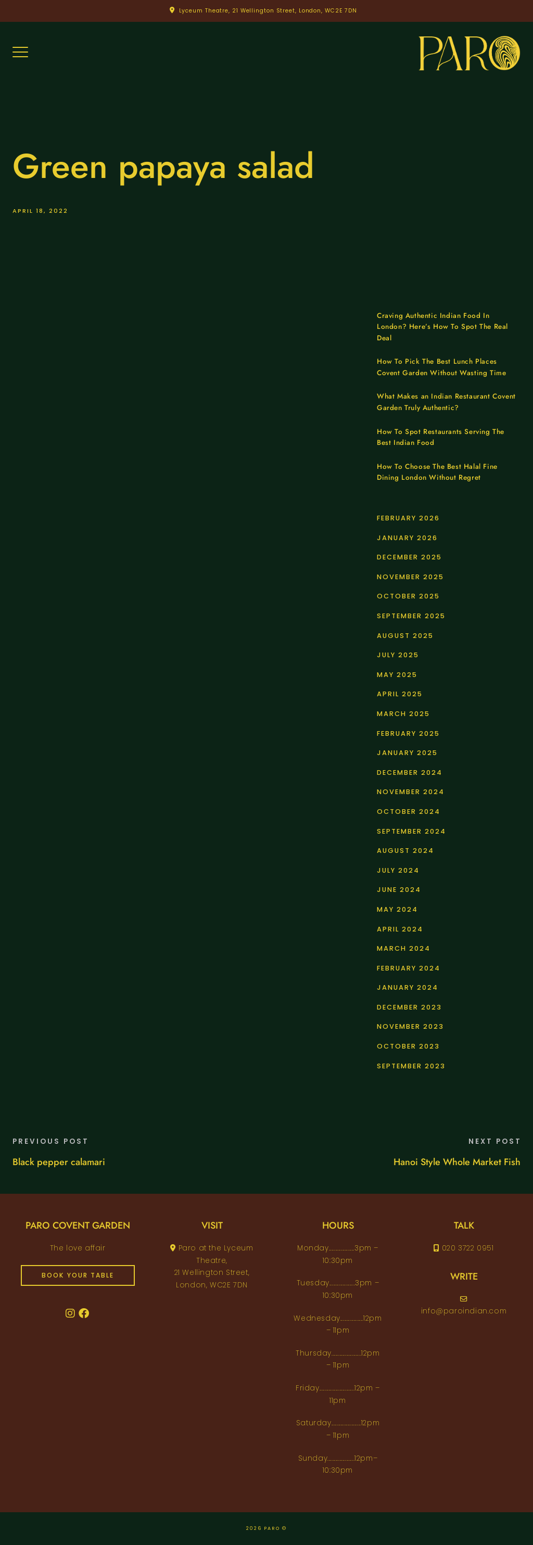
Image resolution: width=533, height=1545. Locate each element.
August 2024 (405, 850)
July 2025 (398, 654)
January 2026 (407, 537)
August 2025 (405, 635)
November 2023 (410, 1026)
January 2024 (407, 987)
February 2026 (408, 518)
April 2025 (400, 693)
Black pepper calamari (58, 1162)
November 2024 (411, 791)
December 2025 (409, 557)
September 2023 (411, 1066)
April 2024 (400, 929)
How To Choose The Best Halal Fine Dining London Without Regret (437, 472)
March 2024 (403, 948)
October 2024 (408, 811)
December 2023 (409, 1007)
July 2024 (398, 870)
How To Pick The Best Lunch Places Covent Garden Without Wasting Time (441, 367)
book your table (78, 1275)
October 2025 (408, 596)
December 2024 (409, 772)
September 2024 (411, 831)
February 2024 (408, 968)
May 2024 (397, 909)
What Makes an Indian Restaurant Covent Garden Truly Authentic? (446, 402)
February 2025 (408, 733)
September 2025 (411, 615)
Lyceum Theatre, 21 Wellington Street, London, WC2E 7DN (268, 11)
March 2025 (403, 713)
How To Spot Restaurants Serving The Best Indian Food (440, 437)
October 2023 (408, 1046)
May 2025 (397, 674)
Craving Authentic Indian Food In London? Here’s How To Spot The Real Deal (442, 327)
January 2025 (407, 752)
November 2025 (410, 576)
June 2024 (399, 889)
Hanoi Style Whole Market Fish (457, 1162)
